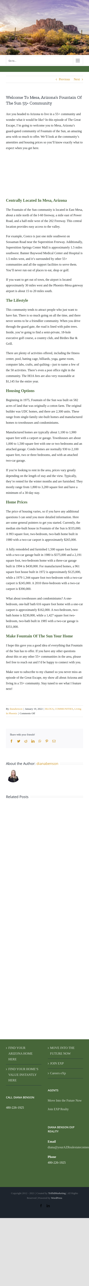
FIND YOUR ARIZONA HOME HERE (20, 1053)
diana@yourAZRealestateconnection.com (65, 1147)
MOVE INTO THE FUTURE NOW (62, 1050)
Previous (64, 79)
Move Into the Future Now (65, 1100)
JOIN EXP (57, 1063)
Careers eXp (58, 1073)
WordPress (56, 1197)
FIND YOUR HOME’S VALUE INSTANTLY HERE (23, 1074)
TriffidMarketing (57, 1193)
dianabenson (16, 708)
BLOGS (49, 708)
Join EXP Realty (58, 1109)
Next (77, 79)
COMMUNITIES (64, 708)
